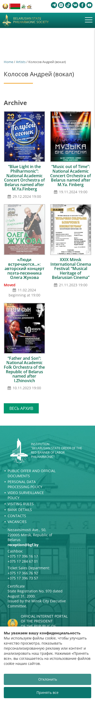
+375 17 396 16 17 (23, 556)
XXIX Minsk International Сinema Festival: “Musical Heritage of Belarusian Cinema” (70, 268)
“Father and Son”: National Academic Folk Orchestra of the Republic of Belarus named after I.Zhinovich (24, 369)
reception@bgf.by (23, 544)
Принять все (47, 692)
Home (8, 61)
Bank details (20, 509)
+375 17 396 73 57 (23, 578)
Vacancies (17, 521)
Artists (21, 61)
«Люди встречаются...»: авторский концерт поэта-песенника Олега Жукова (24, 268)
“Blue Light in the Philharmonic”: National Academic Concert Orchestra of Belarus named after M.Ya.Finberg (24, 178)
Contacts (17, 515)
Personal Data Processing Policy (25, 484)
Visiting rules (21, 503)
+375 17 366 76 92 (23, 573)
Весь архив (21, 408)
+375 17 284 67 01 (23, 561)
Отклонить (47, 679)
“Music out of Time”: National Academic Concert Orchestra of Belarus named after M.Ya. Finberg (70, 175)
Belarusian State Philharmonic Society (31, 20)
